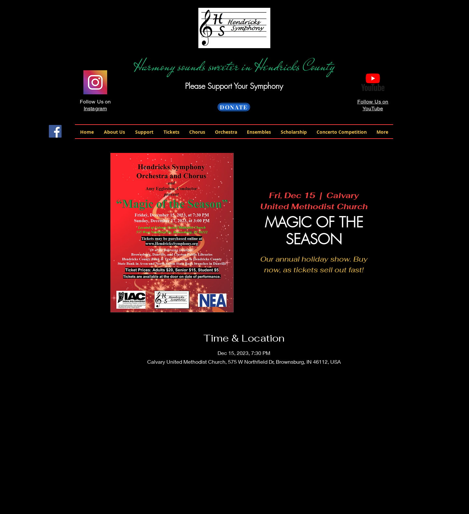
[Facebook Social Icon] (55, 131)
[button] (114, 132)
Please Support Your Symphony (234, 86)
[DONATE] (233, 107)
